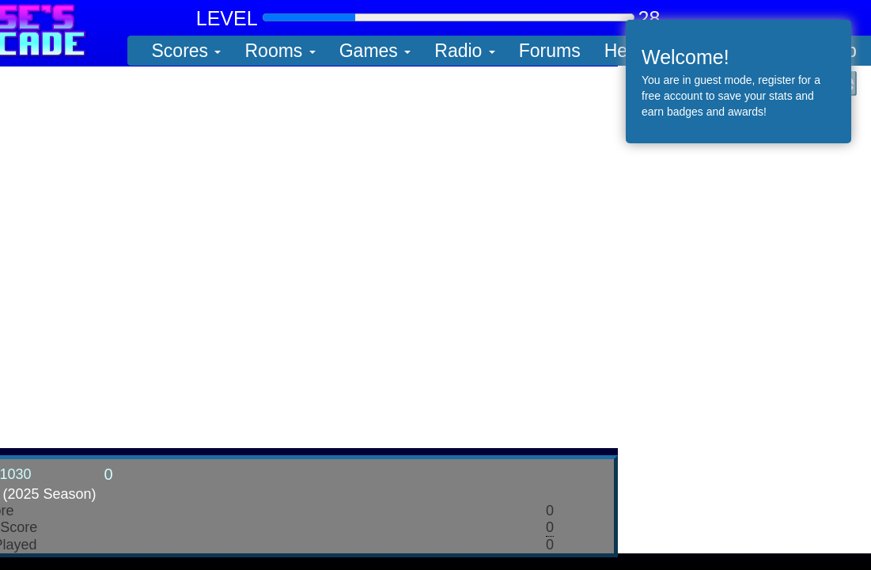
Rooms (279, 50)
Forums (550, 50)
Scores (187, 50)
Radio (464, 50)
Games (375, 50)
